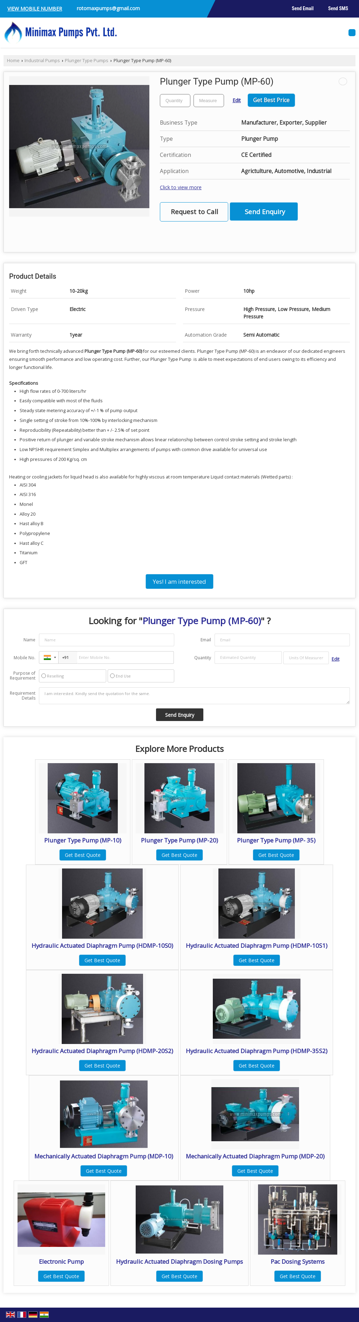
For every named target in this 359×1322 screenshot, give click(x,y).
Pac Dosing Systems (298, 1261)
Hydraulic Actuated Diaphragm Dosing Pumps (179, 1261)
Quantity (202, 658)
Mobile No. (24, 658)
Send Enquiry (265, 211)
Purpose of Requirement (22, 676)
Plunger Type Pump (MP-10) (82, 840)
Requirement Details (22, 696)
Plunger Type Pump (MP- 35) (276, 840)
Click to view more (181, 187)
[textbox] (209, 100)
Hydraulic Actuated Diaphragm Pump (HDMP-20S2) (102, 1051)
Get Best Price (271, 100)
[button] (34, 8)
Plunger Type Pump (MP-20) (179, 840)
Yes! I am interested (179, 581)
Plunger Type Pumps (86, 61)
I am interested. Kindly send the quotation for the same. (194, 695)
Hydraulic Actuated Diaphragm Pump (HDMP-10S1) (256, 945)
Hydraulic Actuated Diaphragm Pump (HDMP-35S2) (256, 1051)
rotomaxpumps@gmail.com (108, 8)
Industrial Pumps (42, 61)
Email (206, 640)
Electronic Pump (61, 1261)
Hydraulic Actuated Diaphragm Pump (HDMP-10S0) (102, 945)
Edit (236, 100)
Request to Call (194, 211)
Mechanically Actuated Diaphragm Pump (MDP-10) (103, 1156)
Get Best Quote (83, 855)
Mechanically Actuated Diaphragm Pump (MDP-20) (255, 1156)
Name (29, 640)
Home (13, 61)
